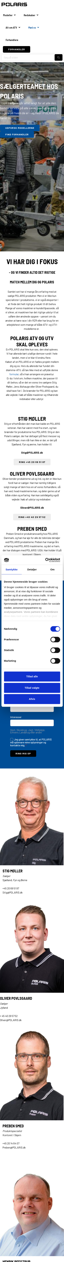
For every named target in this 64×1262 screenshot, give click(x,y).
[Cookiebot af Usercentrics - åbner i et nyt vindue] (45, 560)
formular (14, 374)
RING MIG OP (23, 753)
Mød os (32, 27)
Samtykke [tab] (12, 569)
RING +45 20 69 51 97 (32, 462)
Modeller (7, 15)
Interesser (16, 717)
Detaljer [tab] (32, 569)
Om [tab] (52, 569)
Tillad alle (32, 676)
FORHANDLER (16, 49)
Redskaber (29, 15)
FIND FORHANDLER (17, 134)
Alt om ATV (11, 27)
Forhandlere (12, 39)
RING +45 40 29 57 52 (32, 517)
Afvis (32, 698)
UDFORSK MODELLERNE (19, 127)
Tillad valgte (32, 687)
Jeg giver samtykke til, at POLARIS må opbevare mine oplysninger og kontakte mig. (31, 742)
